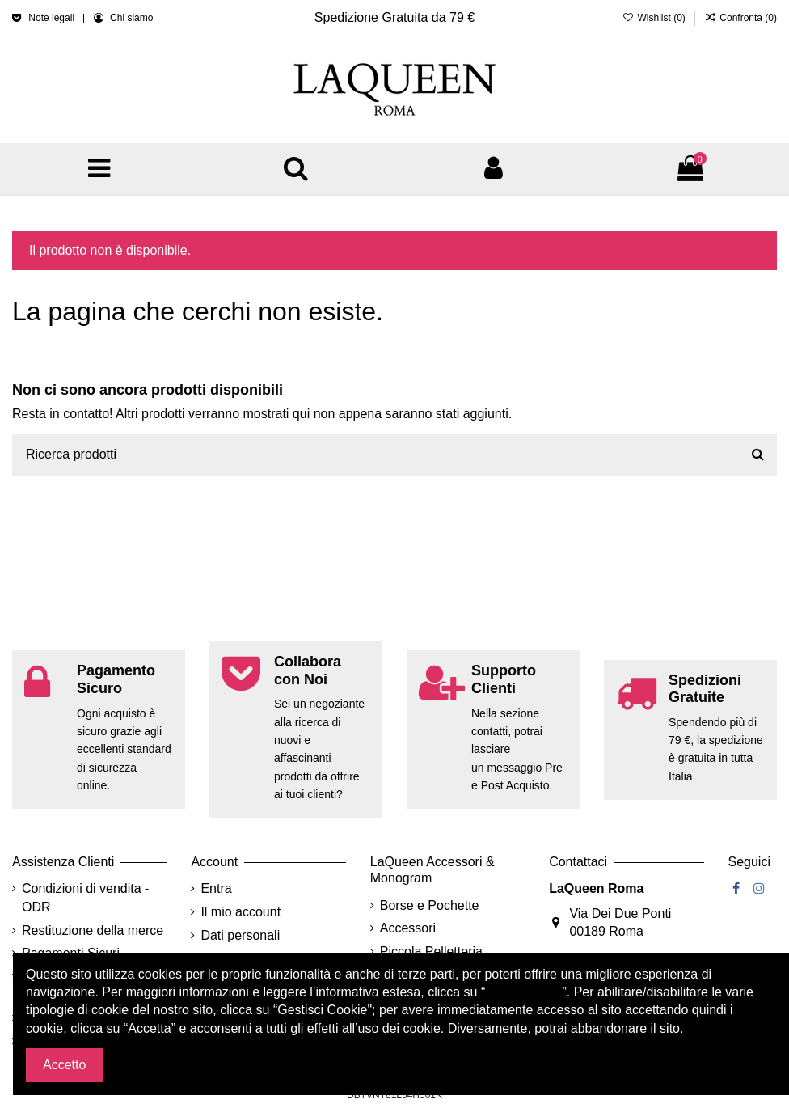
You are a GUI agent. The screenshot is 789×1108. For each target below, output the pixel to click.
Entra (215, 888)
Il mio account (240, 912)
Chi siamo (131, 17)
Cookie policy (523, 992)
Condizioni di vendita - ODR (85, 897)
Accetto (64, 1065)
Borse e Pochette (429, 905)
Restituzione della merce (92, 930)
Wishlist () (655, 17)
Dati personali (240, 935)
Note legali (52, 17)
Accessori (408, 928)
